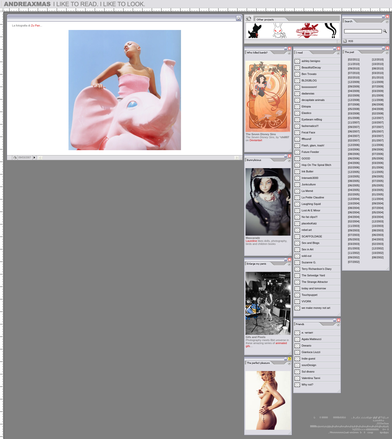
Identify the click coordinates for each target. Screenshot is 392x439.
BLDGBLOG (309, 80)
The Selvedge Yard (313, 275)
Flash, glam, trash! (313, 145)
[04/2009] (354, 90)
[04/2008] (378, 108)
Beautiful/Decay (311, 67)
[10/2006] (354, 149)
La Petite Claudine (313, 197)
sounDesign (309, 365)
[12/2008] (354, 99)
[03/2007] (378, 135)
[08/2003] (378, 230)
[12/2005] (354, 171)
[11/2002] (354, 252)
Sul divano (308, 371)
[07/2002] (354, 261)
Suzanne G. (309, 262)
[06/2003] (378, 234)
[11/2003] (354, 225)
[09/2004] (378, 203)
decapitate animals (313, 99)
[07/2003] (354, 234)
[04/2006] (354, 162)
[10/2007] (378, 122)
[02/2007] (354, 140)
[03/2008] (354, 113)
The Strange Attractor (315, 281)
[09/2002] (354, 257)
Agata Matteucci (312, 339)
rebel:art (307, 229)
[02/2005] (354, 194)
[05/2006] (378, 158)
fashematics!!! (310, 125)
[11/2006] (378, 144)
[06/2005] (354, 185)
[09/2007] (354, 126)
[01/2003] (354, 248)
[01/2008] (354, 117)
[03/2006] (378, 162)
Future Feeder (310, 151)
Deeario (307, 345)
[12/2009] (354, 81)
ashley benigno (311, 60)
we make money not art (316, 307)
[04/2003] (378, 239)
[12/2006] (354, 144)
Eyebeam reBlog (312, 119)
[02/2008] (378, 113)
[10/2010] (378, 63)
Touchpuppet (310, 294)
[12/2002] (378, 248)
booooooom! (309, 86)
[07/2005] (378, 180)
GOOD (306, 158)
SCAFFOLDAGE (312, 236)
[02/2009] (354, 95)
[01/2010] (378, 77)
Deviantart (256, 140)
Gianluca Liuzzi (311, 352)
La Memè (307, 190)
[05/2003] (354, 239)
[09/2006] (378, 149)
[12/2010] (378, 59)
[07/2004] (378, 207)
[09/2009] (354, 86)
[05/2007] (378, 131)
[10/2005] (354, 176)
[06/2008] (378, 104)
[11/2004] (378, 198)
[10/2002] (378, 252)
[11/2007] (354, 122)
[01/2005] (378, 194)
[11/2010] (354, 63)
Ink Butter (308, 171)
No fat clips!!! (310, 216)
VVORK (307, 301)
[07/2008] (354, 104)
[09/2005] (378, 176)
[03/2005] (378, 189)
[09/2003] (354, 230)
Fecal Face (308, 132)
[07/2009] (378, 86)
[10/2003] (378, 225)
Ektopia (306, 106)
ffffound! (307, 138)
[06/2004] (354, 212)
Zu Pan (35, 25)
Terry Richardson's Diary (317, 268)
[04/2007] (354, 135)
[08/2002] (378, 257)
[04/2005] (354, 189)
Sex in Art (308, 249)
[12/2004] (354, 198)
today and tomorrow (314, 288)
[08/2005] (354, 180)
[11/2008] (378, 99)
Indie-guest (308, 358)
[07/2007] (378, 126)
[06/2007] (354, 131)
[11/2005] (378, 171)
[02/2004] (354, 221)
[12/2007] (378, 117)
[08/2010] (378, 68)
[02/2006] (354, 167)
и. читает (307, 332)
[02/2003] (378, 243)
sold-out (307, 255)
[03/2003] (354, 243)
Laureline (251, 240)
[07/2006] (378, 153)
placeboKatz (309, 223)
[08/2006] (354, 153)
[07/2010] (354, 72)
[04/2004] (354, 216)
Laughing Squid (311, 203)
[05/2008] (354, 108)
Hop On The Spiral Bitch (316, 164)
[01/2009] (378, 95)
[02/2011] (354, 59)
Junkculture (309, 184)
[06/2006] (354, 158)
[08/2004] (354, 207)
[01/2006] (378, 167)
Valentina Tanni (311, 378)
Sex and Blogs (311, 242)
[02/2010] (354, 77)
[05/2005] (378, 185)
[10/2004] (354, 203)
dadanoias (308, 93)
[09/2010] (354, 68)
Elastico (307, 112)
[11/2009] (378, 81)
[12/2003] (378, 221)
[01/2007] (378, 140)
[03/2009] (378, 90)
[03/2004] (378, 216)
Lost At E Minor (311, 210)
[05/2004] (378, 212)
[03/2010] (378, 72)
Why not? (307, 384)
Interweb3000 (310, 177)
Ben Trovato (309, 73)
